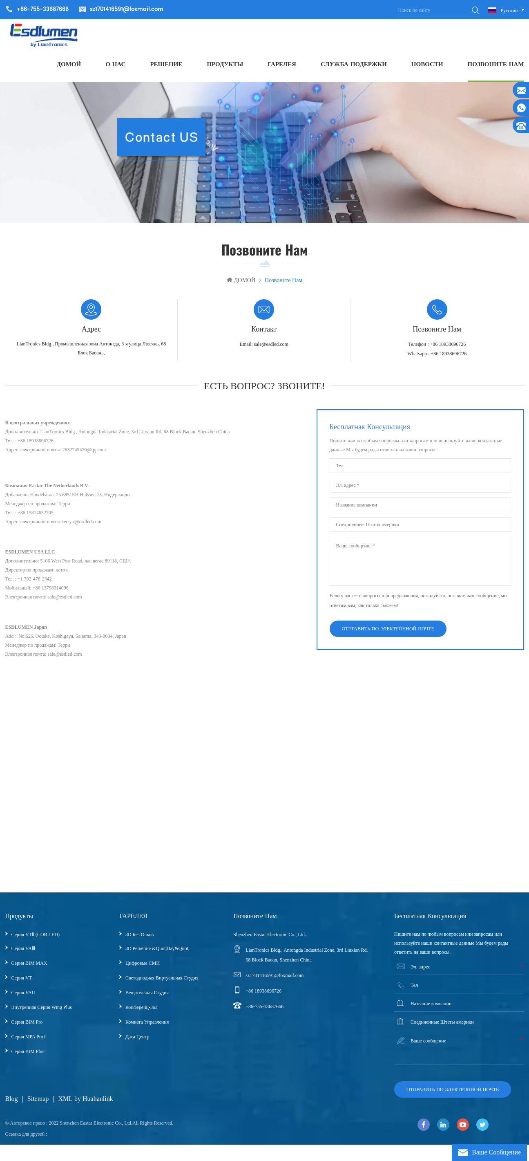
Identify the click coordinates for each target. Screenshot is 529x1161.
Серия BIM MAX (29, 967)
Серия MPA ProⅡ (28, 1041)
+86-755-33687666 (264, 1010)
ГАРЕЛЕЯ (282, 67)
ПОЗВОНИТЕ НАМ (496, 67)
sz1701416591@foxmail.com (126, 9)
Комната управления (147, 1026)
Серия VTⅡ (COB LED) (35, 938)
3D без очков (139, 938)
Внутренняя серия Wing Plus (41, 1011)
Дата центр (137, 1041)
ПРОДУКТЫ (225, 67)
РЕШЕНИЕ (166, 67)
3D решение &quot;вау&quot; (157, 952)
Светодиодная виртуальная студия (162, 982)
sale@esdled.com (271, 348)
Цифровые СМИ (142, 967)
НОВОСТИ (427, 67)
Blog (11, 1102)
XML (65, 1102)
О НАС (115, 67)
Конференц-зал (141, 1011)
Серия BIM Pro (27, 1026)
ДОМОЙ (69, 67)
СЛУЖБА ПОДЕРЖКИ (354, 67)
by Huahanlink (93, 1102)
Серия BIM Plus (28, 1055)
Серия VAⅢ (23, 952)
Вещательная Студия (147, 997)
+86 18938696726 (263, 995)
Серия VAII (23, 997)
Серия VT (21, 982)
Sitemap (38, 1102)
